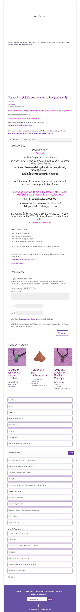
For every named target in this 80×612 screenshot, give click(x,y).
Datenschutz (13, 437)
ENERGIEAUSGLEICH (38, 594)
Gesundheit (11, 133)
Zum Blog (11, 577)
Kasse (11, 406)
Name (13, 306)
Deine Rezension (17, 291)
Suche (71, 453)
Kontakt (18, 591)
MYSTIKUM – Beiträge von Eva (19, 558)
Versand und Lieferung (16, 419)
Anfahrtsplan (28, 591)
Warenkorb (12, 412)
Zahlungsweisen (14, 425)
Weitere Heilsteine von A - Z (52, 42)
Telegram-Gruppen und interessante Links (22, 564)
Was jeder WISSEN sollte (17, 571)
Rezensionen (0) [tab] (29, 140)
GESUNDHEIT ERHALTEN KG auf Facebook (23, 546)
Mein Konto (12, 400)
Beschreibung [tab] (14, 140)
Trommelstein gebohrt (46, 133)
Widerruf (11, 431)
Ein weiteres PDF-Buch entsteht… (20, 533)
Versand (12, 104)
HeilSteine (12, 552)
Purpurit (25, 133)
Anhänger (57, 131)
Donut (63, 131)
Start (9, 42)
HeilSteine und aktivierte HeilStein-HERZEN (27, 42)
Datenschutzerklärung (28, 319)
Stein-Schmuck (20, 131)
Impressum (50, 591)
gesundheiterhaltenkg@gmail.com (22, 125)
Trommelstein (33, 133)
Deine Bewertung (17, 289)
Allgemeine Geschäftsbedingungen (20, 443)
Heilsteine (19, 133)
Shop (44, 16)
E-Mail (13, 313)
